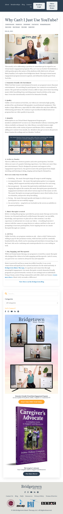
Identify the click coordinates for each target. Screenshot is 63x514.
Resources (28, 496)
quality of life (31, 27)
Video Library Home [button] (52, 6)
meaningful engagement (45, 24)
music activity (8, 27)
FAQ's (21, 496)
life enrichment (27, 24)
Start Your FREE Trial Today (31, 402)
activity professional (9, 24)
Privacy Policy (39, 496)
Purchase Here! (31, 474)
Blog (23, 5)
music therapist (16, 27)
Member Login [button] (39, 6)
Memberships (15, 5)
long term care (35, 24)
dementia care (19, 24)
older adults (24, 27)
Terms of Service (51, 496)
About (7, 5)
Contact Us (29, 6)
